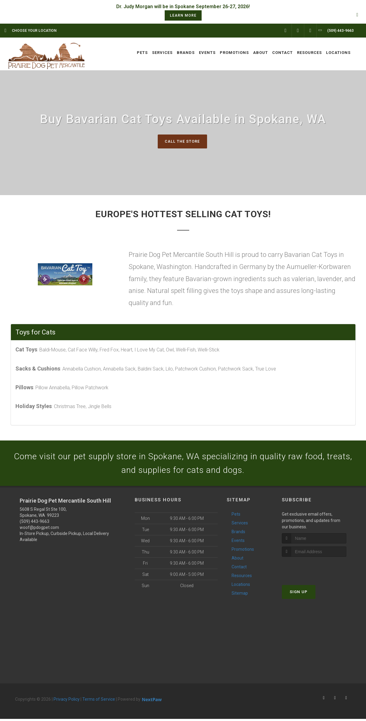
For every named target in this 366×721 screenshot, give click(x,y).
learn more (183, 15)
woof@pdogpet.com (39, 529)
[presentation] (314, 570)
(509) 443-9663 (34, 523)
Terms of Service (98, 701)
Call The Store (182, 141)
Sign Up (299, 593)
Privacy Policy (67, 701)
